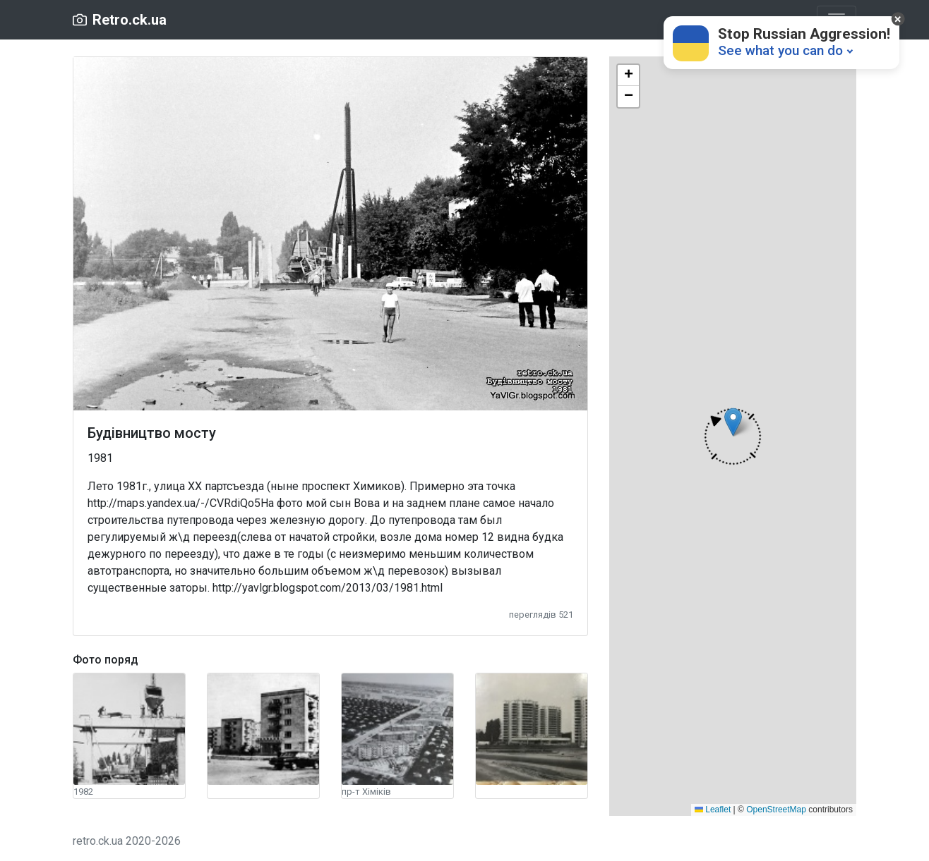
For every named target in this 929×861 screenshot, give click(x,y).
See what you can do (780, 50)
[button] (732, 436)
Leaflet (713, 809)
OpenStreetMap (776, 809)
